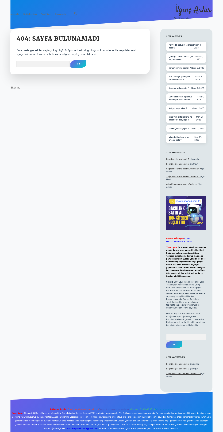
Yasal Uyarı (46, 14)
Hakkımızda (60, 14)
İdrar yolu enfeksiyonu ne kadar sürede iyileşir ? (180, 118)
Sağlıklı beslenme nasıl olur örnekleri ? (183, 169)
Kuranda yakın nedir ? (179, 88)
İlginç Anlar (193, 10)
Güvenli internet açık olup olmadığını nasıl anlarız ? (180, 98)
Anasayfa (14, 14)
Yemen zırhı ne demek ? (180, 68)
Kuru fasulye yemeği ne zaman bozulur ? (179, 78)
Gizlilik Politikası (30, 14)
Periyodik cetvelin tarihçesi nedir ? (181, 46)
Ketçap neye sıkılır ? (178, 108)
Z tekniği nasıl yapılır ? (179, 128)
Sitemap (15, 87)
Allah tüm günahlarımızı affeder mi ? (182, 184)
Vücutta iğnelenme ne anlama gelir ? (179, 138)
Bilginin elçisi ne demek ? (177, 159)
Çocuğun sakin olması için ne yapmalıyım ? (181, 57)
